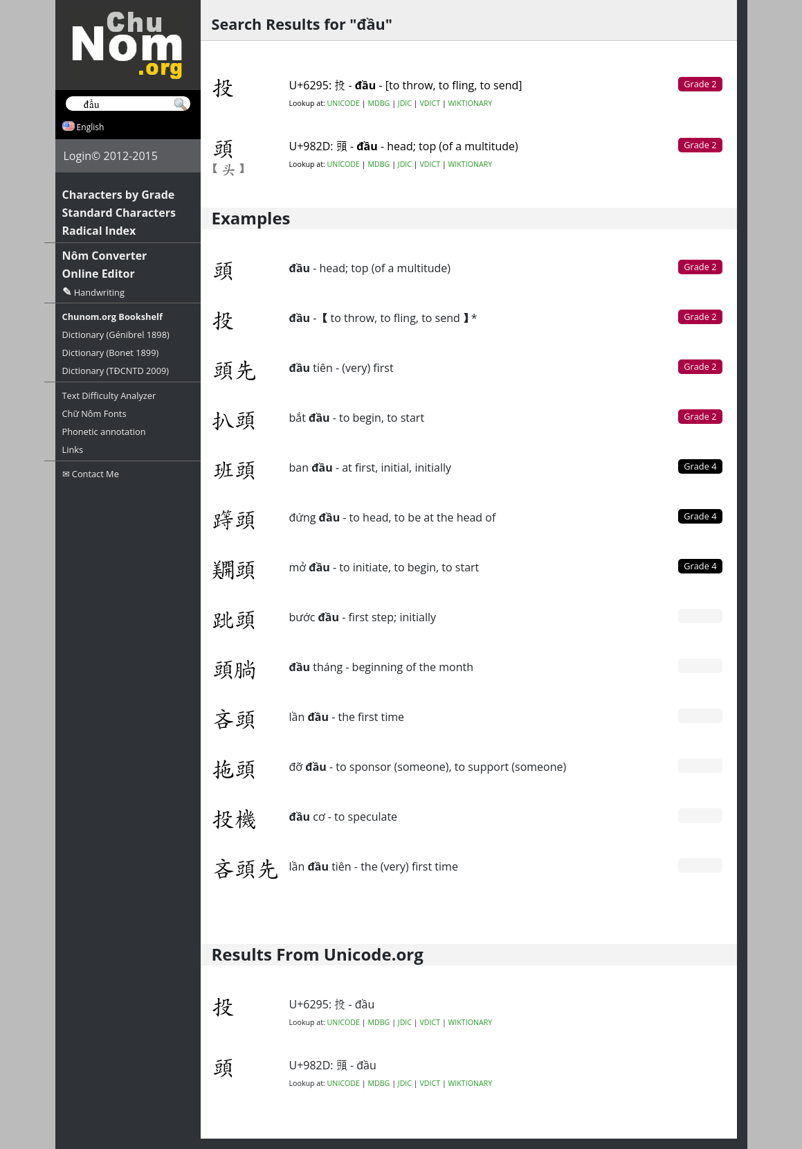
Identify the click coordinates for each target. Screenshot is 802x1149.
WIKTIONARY (470, 103)
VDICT (429, 103)
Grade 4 (700, 466)
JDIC (405, 103)
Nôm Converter (104, 255)
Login (78, 155)
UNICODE (343, 103)
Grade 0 (700, 615)
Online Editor (98, 273)
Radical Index (99, 230)
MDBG (378, 103)
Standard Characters (119, 212)
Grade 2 (700, 266)
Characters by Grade (118, 194)
